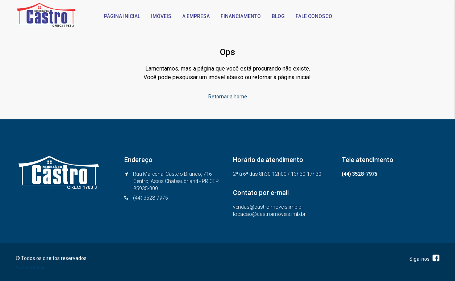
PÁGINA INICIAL (122, 16)
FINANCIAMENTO (241, 16)
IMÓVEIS (161, 16)
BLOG (278, 16)
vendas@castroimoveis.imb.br (268, 207)
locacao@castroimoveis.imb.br (269, 214)
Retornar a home (227, 96)
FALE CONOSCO (314, 16)
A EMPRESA (196, 16)
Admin (22, 267)
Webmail (37, 267)
